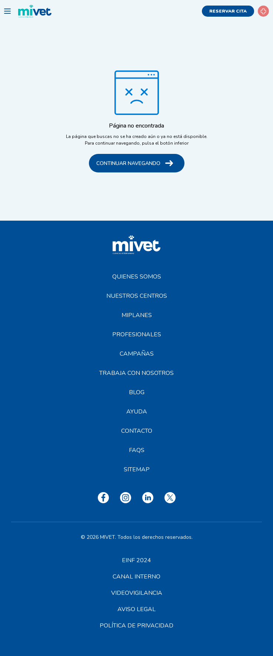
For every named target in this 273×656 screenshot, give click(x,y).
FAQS (136, 450)
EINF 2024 (136, 560)
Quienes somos (136, 277)
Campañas (137, 354)
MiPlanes (136, 315)
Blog (136, 392)
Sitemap (137, 469)
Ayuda (136, 412)
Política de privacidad (136, 626)
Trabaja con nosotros (136, 373)
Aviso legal (136, 609)
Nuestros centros (136, 296)
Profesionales (136, 334)
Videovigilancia (136, 593)
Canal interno (136, 577)
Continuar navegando (128, 163)
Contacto (136, 431)
